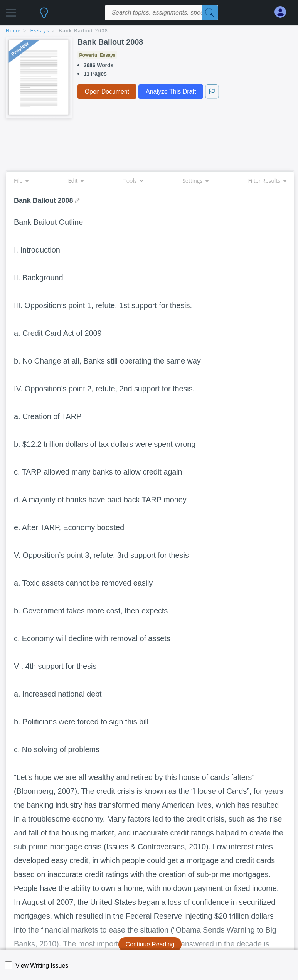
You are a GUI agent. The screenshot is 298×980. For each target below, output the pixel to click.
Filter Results (267, 180)
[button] (11, 10)
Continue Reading (150, 944)
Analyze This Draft (171, 91)
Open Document (107, 91)
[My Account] (283, 12)
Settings (195, 180)
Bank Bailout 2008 (83, 31)
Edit (76, 180)
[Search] (210, 12)
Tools (133, 180)
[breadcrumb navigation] (149, 31)
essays (39, 31)
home (13, 31)
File (21, 180)
